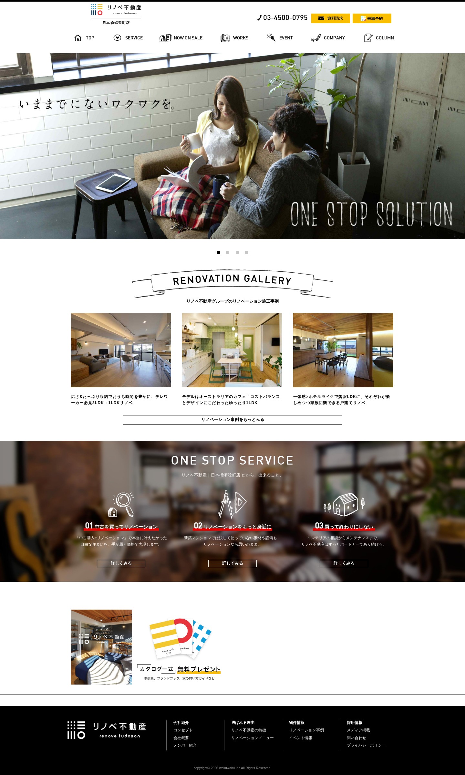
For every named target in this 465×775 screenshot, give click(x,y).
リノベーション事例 (306, 730)
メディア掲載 (358, 730)
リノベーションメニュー (252, 738)
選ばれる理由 (242, 723)
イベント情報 (300, 738)
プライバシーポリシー (366, 745)
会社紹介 (181, 723)
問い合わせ (356, 738)
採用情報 (354, 723)
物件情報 (297, 723)
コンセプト (183, 730)
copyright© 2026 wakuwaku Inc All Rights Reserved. (232, 768)
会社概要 (181, 738)
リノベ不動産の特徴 (248, 730)
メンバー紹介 (185, 745)
